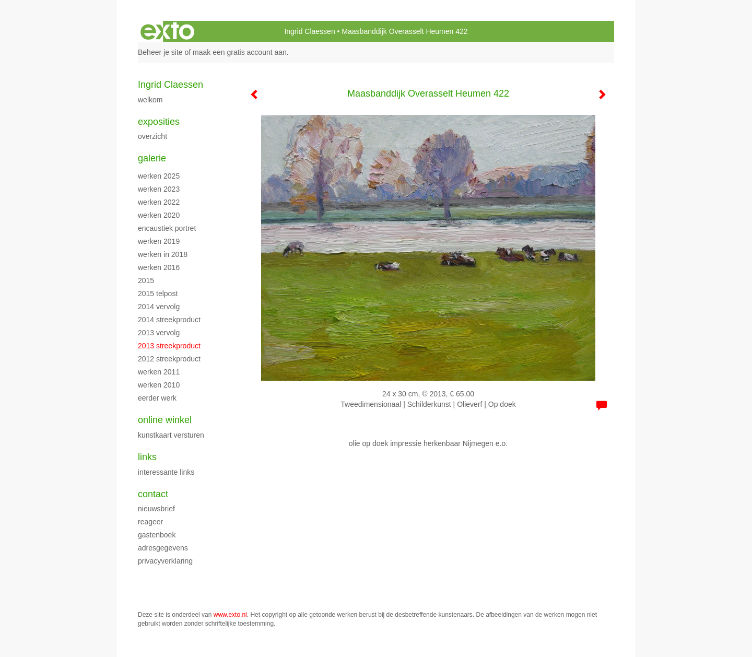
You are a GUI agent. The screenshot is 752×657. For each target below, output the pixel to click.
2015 (146, 280)
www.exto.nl (230, 614)
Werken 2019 (159, 241)
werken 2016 (159, 267)
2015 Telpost (158, 293)
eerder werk (157, 398)
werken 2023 (159, 189)
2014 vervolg (159, 306)
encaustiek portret (167, 228)
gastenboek (156, 535)
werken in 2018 (162, 254)
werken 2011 (159, 372)
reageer (150, 522)
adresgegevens (163, 548)
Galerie (152, 158)
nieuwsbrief (156, 509)
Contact (153, 494)
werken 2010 (159, 385)
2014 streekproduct (169, 319)
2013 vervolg (159, 333)
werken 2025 (159, 176)
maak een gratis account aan (240, 52)
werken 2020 (159, 215)
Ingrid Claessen (309, 31)
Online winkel (165, 420)
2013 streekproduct (169, 346)
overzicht (152, 136)
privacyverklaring (165, 561)
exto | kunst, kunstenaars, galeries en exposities (167, 31)
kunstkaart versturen (171, 435)
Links (147, 457)
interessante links (166, 472)
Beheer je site (160, 52)
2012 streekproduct (169, 359)
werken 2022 (159, 202)
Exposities (159, 121)
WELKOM (150, 100)
